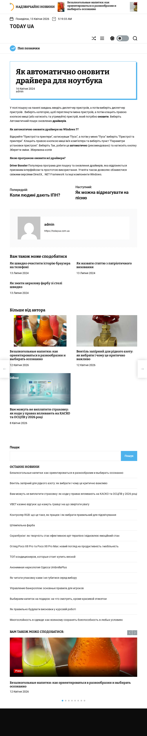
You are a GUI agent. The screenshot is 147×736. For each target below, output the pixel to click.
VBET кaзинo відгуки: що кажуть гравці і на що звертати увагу (49, 504)
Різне (18, 671)
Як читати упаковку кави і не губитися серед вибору (43, 577)
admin (20, 91)
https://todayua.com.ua (57, 231)
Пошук (15, 447)
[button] (129, 632)
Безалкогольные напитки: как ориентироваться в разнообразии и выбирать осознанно (98, 6)
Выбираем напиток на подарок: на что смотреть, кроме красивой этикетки (58, 598)
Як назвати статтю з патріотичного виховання (104, 265)
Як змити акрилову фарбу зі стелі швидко (36, 285)
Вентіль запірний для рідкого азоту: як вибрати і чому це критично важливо (104, 355)
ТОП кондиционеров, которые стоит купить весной (42, 556)
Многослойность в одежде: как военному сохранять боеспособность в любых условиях (66, 619)
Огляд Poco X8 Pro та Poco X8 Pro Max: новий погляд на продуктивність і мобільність (64, 546)
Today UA (22, 26)
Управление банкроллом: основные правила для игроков (47, 588)
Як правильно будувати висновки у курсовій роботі (43, 609)
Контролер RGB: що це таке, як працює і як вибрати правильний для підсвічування (63, 514)
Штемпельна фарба (22, 525)
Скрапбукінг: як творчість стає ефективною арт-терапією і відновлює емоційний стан (64, 535)
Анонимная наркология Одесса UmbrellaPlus (38, 567)
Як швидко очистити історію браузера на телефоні (40, 265)
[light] (118, 38)
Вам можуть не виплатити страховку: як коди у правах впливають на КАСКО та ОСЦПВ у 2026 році (40, 413)
